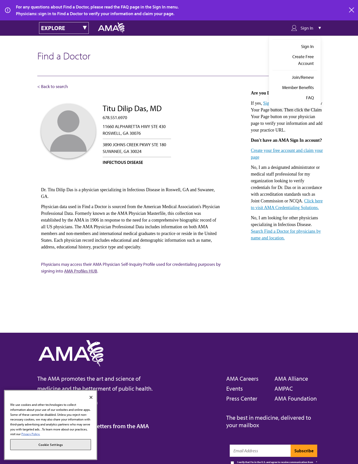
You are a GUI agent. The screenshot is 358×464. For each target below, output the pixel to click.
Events (234, 388)
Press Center (241, 398)
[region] (50, 425)
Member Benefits (298, 87)
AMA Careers (242, 378)
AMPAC (283, 388)
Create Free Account (303, 60)
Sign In (307, 46)
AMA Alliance (291, 378)
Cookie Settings (51, 445)
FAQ (310, 97)
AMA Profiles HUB (80, 271)
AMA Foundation (295, 398)
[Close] (91, 397)
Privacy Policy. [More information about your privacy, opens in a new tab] (30, 434)
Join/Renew (303, 77)
